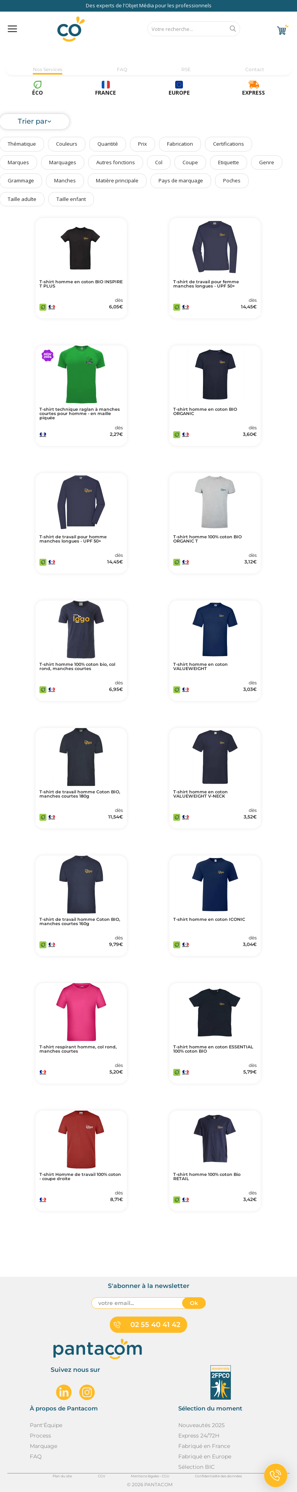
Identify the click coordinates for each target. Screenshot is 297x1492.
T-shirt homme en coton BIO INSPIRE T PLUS (81, 284)
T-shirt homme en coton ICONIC (209, 919)
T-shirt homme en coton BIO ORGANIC (205, 411)
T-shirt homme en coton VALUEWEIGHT (200, 666)
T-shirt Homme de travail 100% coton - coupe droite (80, 1176)
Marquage (43, 1446)
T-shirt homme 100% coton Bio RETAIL (207, 1176)
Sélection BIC (196, 1466)
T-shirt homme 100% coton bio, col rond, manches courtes (77, 666)
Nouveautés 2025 (201, 1425)
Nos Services (47, 69)
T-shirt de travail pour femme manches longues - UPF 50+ (206, 284)
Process (40, 1435)
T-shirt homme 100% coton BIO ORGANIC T (207, 539)
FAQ (122, 69)
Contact (254, 69)
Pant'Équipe (46, 1425)
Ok (194, 1303)
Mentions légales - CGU (150, 1476)
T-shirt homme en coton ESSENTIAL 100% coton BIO (213, 1049)
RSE (186, 69)
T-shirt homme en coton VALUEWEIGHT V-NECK (200, 794)
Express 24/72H (198, 1435)
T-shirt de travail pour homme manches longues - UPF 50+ (73, 539)
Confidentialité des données (218, 1476)
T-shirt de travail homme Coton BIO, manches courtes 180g (79, 794)
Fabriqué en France (204, 1446)
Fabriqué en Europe (204, 1456)
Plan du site (62, 1476)
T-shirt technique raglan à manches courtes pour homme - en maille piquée (79, 413)
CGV (101, 1476)
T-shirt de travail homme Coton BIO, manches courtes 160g (79, 921)
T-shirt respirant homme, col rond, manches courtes (78, 1049)
